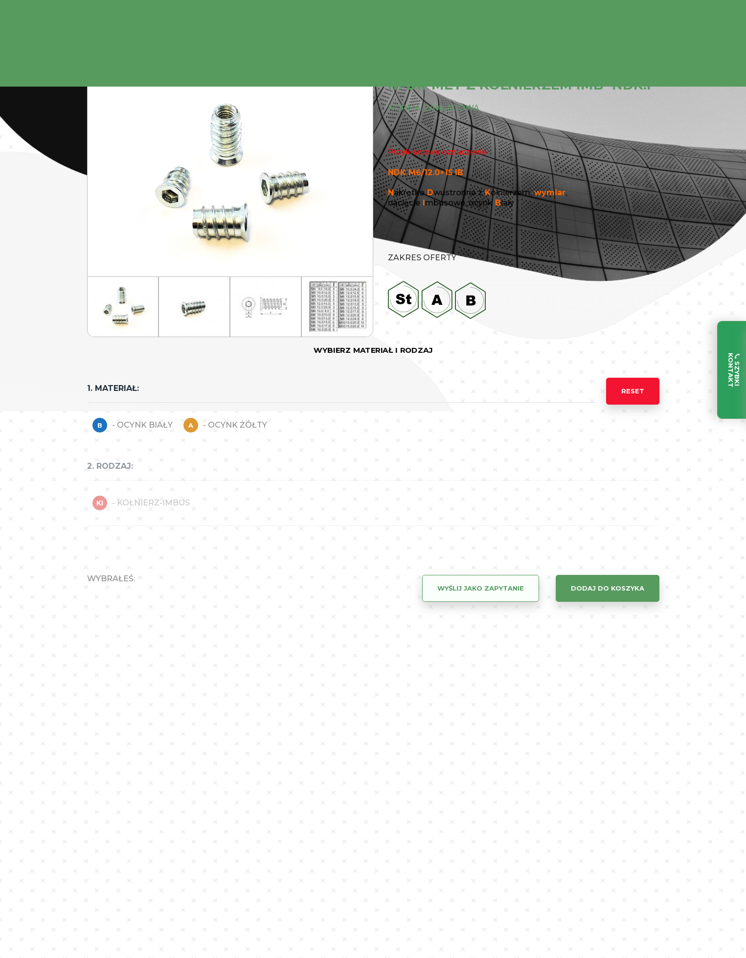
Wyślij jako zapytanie (480, 588)
